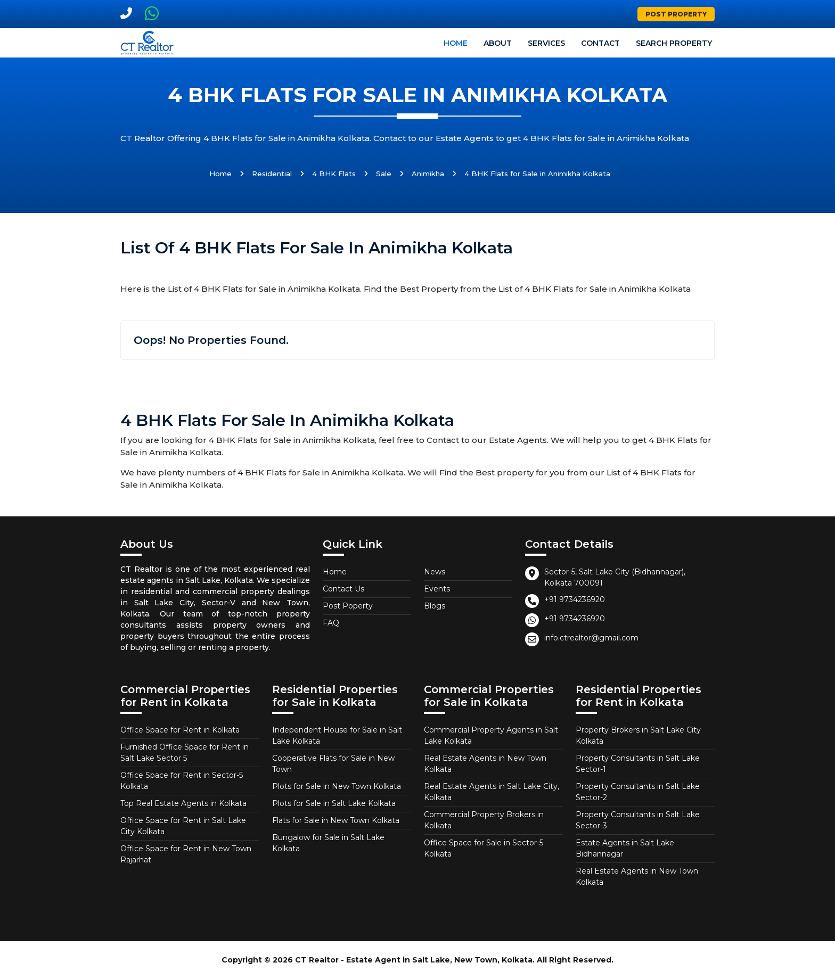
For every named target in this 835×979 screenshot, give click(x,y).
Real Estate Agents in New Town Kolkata (485, 763)
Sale (383, 173)
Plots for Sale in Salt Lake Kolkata (334, 803)
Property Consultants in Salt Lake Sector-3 (638, 820)
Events (437, 589)
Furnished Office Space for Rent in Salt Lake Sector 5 (184, 752)
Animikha (428, 173)
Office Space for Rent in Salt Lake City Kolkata (183, 826)
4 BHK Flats (334, 173)
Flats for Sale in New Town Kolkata (335, 820)
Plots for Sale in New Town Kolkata (336, 786)
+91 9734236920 (574, 599)
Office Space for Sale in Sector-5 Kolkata (483, 848)
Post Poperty (348, 606)
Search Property (674, 43)
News (434, 572)
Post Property (676, 14)
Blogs (434, 606)
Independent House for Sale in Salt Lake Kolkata (337, 735)
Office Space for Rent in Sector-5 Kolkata (181, 780)
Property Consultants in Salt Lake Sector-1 (638, 763)
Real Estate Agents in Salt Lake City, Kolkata (491, 791)
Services (546, 43)
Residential (272, 173)
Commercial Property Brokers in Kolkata (484, 820)
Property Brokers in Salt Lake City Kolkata (638, 735)
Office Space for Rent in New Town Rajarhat (185, 854)
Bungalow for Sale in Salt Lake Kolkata (328, 843)
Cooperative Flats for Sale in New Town (333, 763)
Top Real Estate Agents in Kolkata (183, 803)
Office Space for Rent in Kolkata (180, 730)
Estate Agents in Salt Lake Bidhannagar (625, 848)
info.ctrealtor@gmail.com (591, 638)
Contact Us (343, 589)
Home (456, 43)
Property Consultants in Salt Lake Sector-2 (638, 791)
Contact (600, 43)
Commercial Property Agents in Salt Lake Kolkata (491, 735)
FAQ (331, 623)
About (498, 43)
